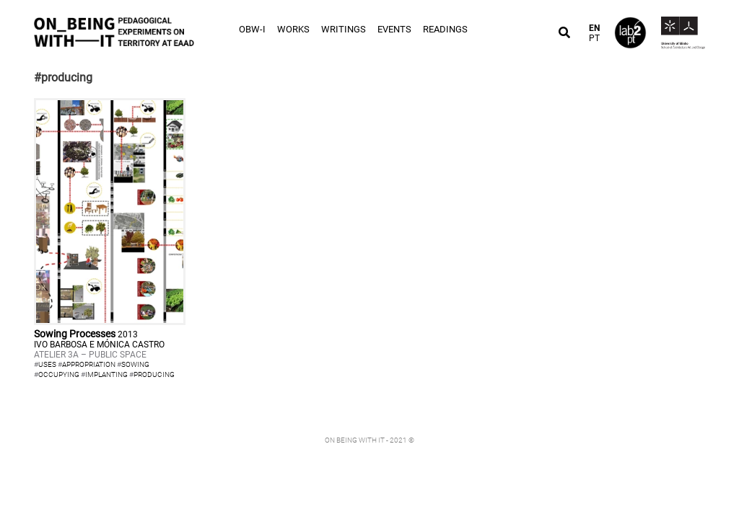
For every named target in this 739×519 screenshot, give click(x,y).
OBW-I (252, 29)
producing (154, 374)
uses (47, 364)
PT (594, 38)
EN (594, 28)
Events (394, 29)
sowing (135, 364)
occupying (58, 374)
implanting (106, 374)
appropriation (88, 364)
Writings (343, 29)
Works (293, 29)
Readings (445, 29)
